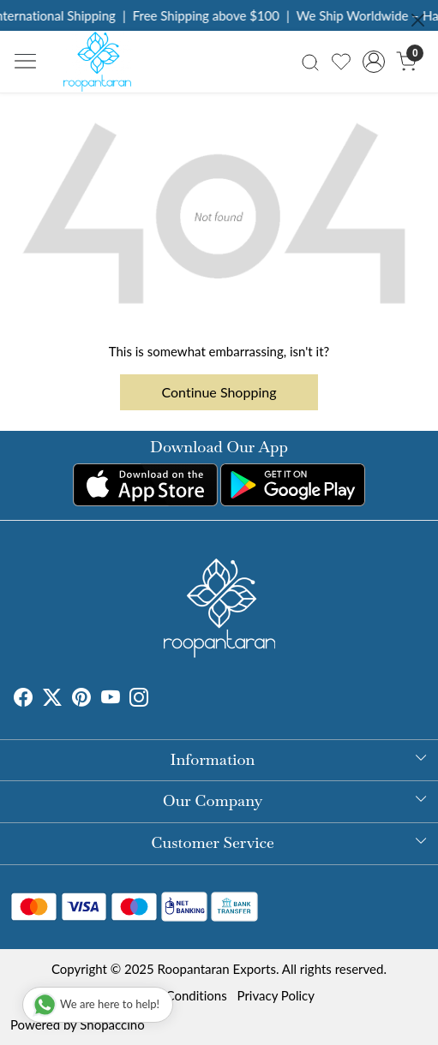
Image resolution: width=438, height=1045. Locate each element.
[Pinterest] (81, 700)
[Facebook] (23, 700)
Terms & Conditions (172, 995)
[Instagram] (139, 700)
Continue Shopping (219, 392)
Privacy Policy (276, 995)
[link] (310, 61)
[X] (52, 700)
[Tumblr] (158, 700)
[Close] (418, 20)
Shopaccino (112, 1024)
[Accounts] (374, 62)
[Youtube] (110, 700)
